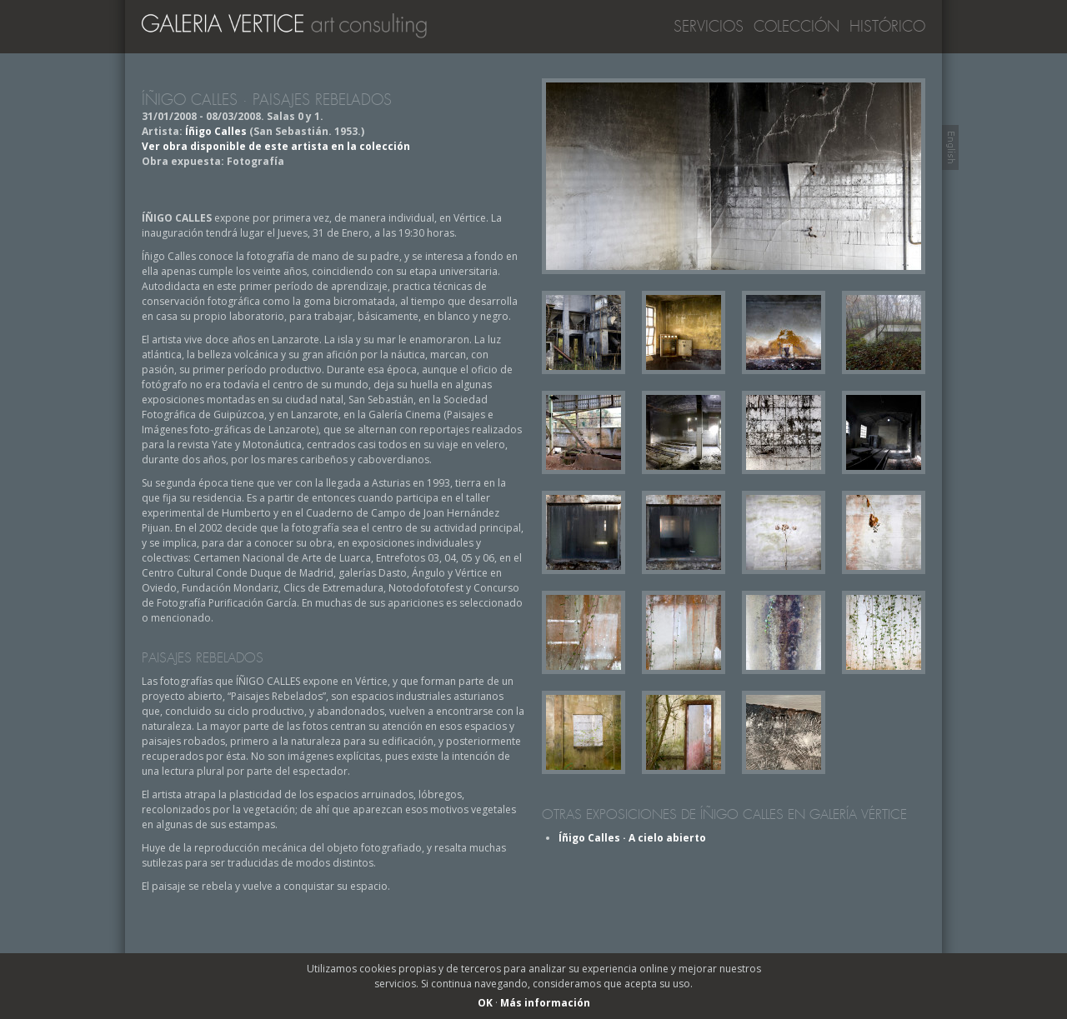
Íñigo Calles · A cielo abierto (632, 838)
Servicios (709, 27)
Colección (796, 27)
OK (485, 1003)
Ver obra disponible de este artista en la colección (276, 146)
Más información (545, 1003)
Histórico (887, 27)
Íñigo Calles (216, 131)
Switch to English (950, 147)
